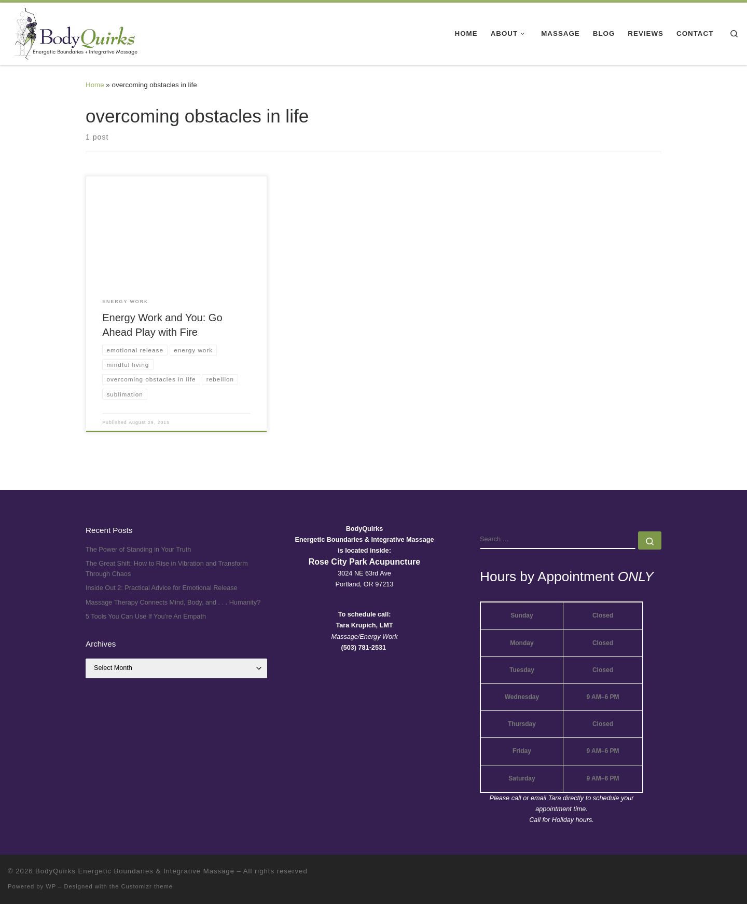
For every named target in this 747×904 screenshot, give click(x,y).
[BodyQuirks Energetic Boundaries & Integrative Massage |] (72, 32)
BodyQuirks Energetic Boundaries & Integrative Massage (134, 871)
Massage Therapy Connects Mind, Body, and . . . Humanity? (173, 602)
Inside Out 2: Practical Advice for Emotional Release (162, 588)
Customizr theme (147, 886)
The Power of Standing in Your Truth (138, 549)
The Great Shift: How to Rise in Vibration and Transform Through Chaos (167, 569)
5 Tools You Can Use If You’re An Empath (146, 616)
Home (95, 85)
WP (51, 886)
